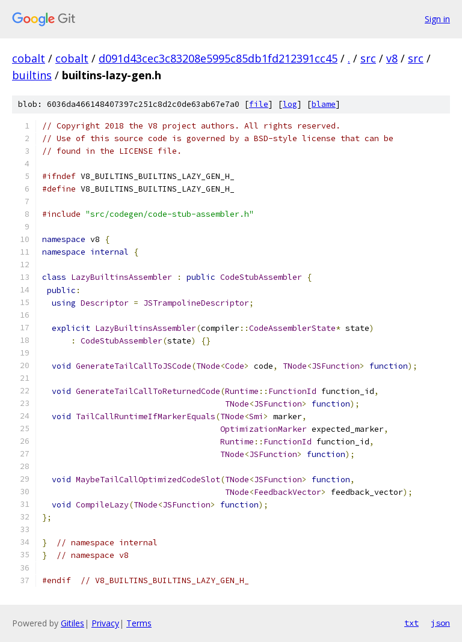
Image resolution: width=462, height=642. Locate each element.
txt (411, 622)
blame (324, 104)
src (368, 58)
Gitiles (72, 623)
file (258, 104)
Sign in (437, 19)
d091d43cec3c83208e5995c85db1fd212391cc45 (218, 58)
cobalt (28, 58)
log (290, 104)
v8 (392, 58)
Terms (139, 623)
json (440, 622)
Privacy (105, 623)
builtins (32, 75)
